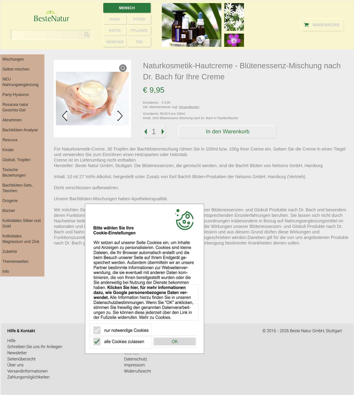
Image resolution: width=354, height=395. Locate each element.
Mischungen (13, 59)
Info (5, 271)
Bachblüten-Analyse (20, 130)
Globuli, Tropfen (16, 160)
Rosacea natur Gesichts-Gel (15, 107)
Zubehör (9, 251)
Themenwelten (15, 261)
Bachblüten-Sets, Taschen (17, 188)
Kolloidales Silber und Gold (21, 223)
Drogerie (10, 200)
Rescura (9, 140)
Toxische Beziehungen (14, 172)
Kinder (8, 150)
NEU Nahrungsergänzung (20, 82)
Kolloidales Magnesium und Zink (20, 239)
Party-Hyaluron (15, 94)
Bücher (8, 210)
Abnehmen (12, 120)
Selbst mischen (15, 69)
